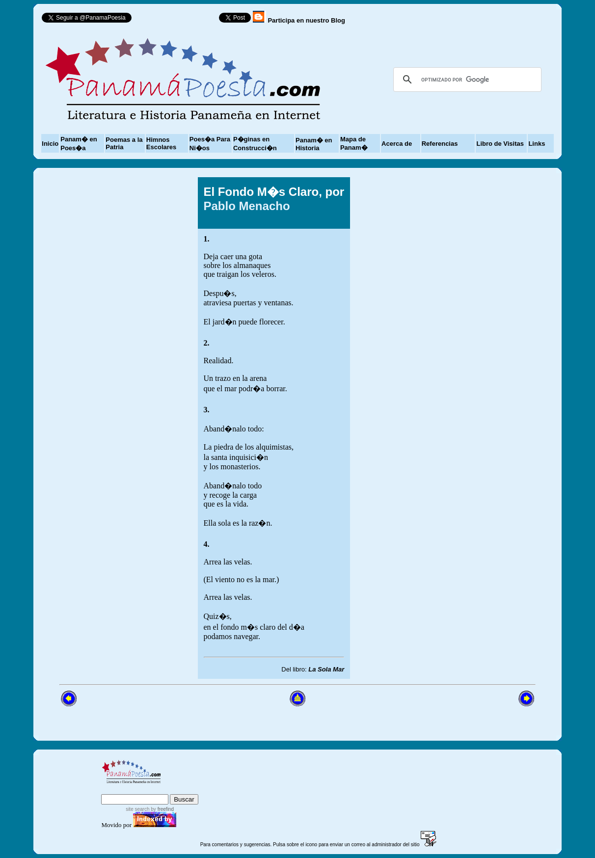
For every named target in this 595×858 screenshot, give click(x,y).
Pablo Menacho (247, 206)
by (162, 809)
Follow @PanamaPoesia (178, 20)
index (112, 789)
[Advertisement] (456, 428)
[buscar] (466, 79)
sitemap (141, 789)
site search (137, 809)
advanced (182, 789)
